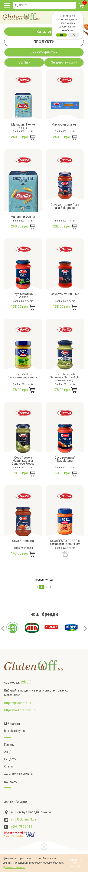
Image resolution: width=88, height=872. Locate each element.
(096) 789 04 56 (21, 819)
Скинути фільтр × (44, 52)
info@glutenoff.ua (23, 811)
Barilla (24, 62)
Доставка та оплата (18, 765)
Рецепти (10, 751)
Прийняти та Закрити (75, 863)
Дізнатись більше (14, 867)
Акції (7, 744)
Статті (8, 758)
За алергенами (64, 62)
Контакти (10, 774)
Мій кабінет (12, 715)
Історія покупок (15, 723)
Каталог (44, 31)
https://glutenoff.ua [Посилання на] (17, 695)
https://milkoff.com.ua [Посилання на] (19, 702)
